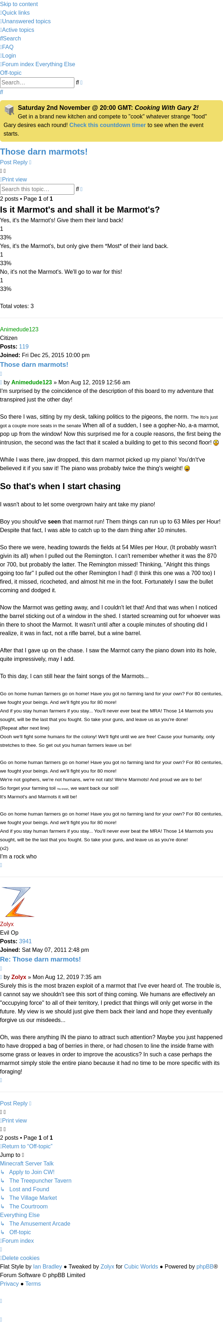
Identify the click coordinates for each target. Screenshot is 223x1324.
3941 (25, 941)
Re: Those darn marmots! (40, 959)
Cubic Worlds (141, 1267)
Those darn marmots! (44, 151)
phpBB (205, 1267)
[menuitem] (25, 21)
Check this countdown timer (107, 125)
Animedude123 (19, 329)
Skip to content (19, 4)
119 (24, 347)
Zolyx (7, 924)
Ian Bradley (47, 1267)
